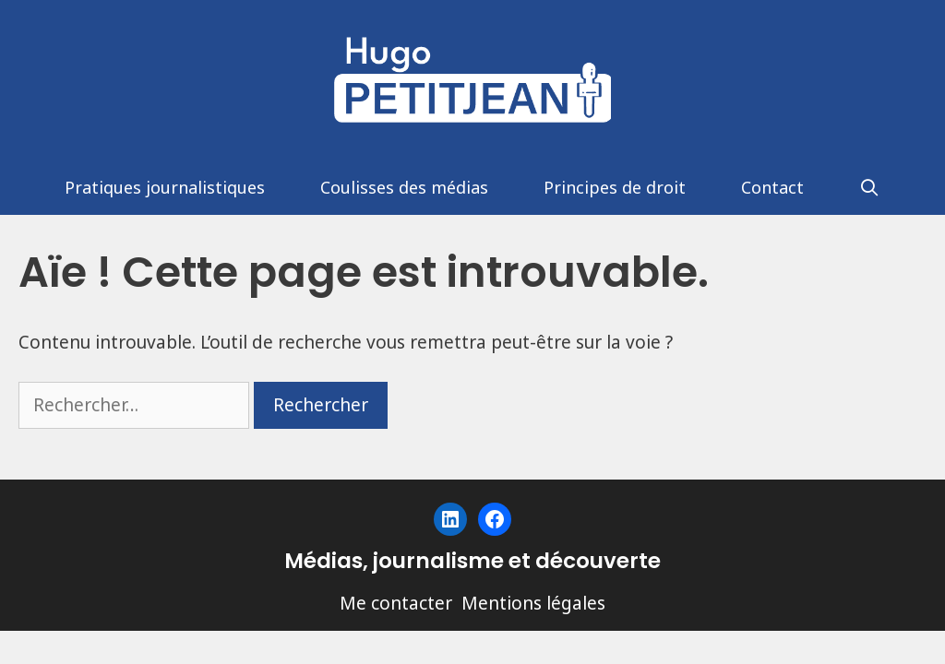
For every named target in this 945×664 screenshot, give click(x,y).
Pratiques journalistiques (165, 187)
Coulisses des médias (404, 187)
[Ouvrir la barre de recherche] (869, 187)
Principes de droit (615, 187)
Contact (772, 187)
